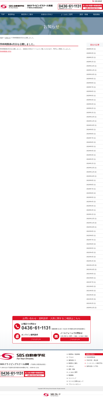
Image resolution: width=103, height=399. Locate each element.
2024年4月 (90, 151)
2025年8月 (90, 83)
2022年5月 (90, 248)
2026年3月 (90, 53)
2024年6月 (90, 142)
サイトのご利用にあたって (75, 381)
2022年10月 (90, 227)
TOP (3, 14)
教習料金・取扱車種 (74, 354)
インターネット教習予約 (94, 363)
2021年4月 (90, 295)
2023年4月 (90, 201)
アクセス (70, 357)
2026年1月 (90, 61)
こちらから (35, 339)
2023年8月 (90, 184)
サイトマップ (72, 378)
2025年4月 (90, 100)
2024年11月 (90, 121)
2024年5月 (90, 146)
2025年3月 (90, 104)
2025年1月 (90, 112)
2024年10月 (90, 125)
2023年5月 (90, 197)
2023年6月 (90, 193)
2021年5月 (90, 290)
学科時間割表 (91, 357)
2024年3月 (90, 155)
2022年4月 (90, 252)
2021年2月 (90, 303)
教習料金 (11, 14)
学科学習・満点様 (92, 360)
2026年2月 (90, 57)
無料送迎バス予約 (92, 366)
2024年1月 (90, 163)
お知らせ (70, 366)
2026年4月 (90, 49)
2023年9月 (90, 180)
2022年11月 (90, 223)
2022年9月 (90, 231)
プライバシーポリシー (74, 384)
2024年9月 (90, 129)
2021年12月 (90, 265)
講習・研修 (84, 14)
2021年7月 (90, 282)
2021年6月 (90, 286)
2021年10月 (90, 269)
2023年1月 (90, 214)
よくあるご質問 (67, 14)
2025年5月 (90, 95)
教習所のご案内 (27, 14)
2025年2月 (90, 108)
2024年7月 (90, 138)
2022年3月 (90, 257)
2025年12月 (90, 66)
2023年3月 (90, 206)
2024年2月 (90, 159)
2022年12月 (90, 218)
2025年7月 (90, 87)
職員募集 (96, 14)
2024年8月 (90, 134)
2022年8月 (90, 235)
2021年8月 (90, 278)
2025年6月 (90, 91)
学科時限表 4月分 (5, 51)
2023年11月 (90, 172)
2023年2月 (90, 210)
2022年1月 (90, 261)
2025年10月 (90, 74)
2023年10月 (90, 176)
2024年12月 (90, 117)
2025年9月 (90, 78)
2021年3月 (90, 299)
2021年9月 (90, 273)
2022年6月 (90, 244)
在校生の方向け (47, 14)
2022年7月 (90, 240)
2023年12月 (90, 167)
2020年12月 (90, 307)
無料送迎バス (72, 360)
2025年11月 (90, 70)
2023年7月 (90, 189)
